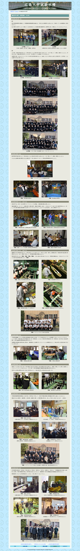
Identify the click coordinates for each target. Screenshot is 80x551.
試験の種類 (45, 546)
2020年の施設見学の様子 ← (26, 544)
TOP (15, 546)
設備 (35, 546)
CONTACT (65, 546)
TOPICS (16, 11)
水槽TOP (12, 11)
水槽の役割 (25, 546)
